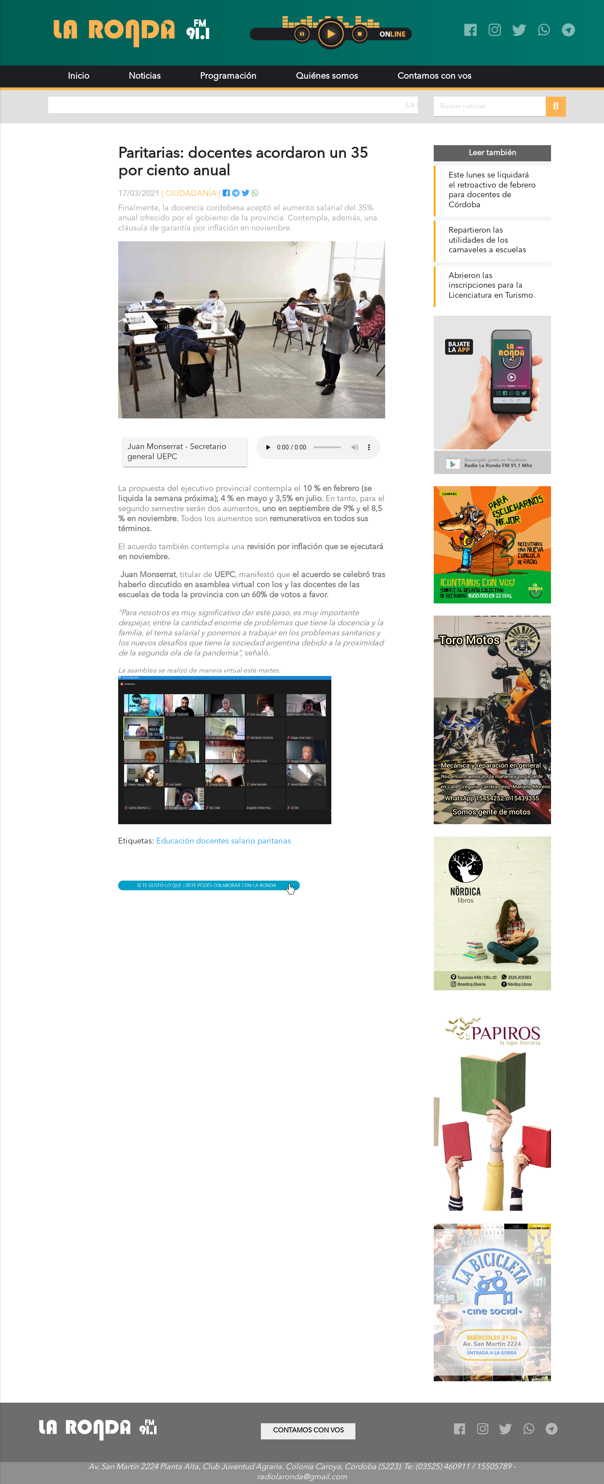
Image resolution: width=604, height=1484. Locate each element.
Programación (228, 76)
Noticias (145, 76)
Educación (175, 841)
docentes (212, 841)
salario (243, 841)
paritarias (274, 841)
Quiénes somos (327, 76)
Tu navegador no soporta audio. (318, 447)
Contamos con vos (434, 76)
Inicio (78, 76)
